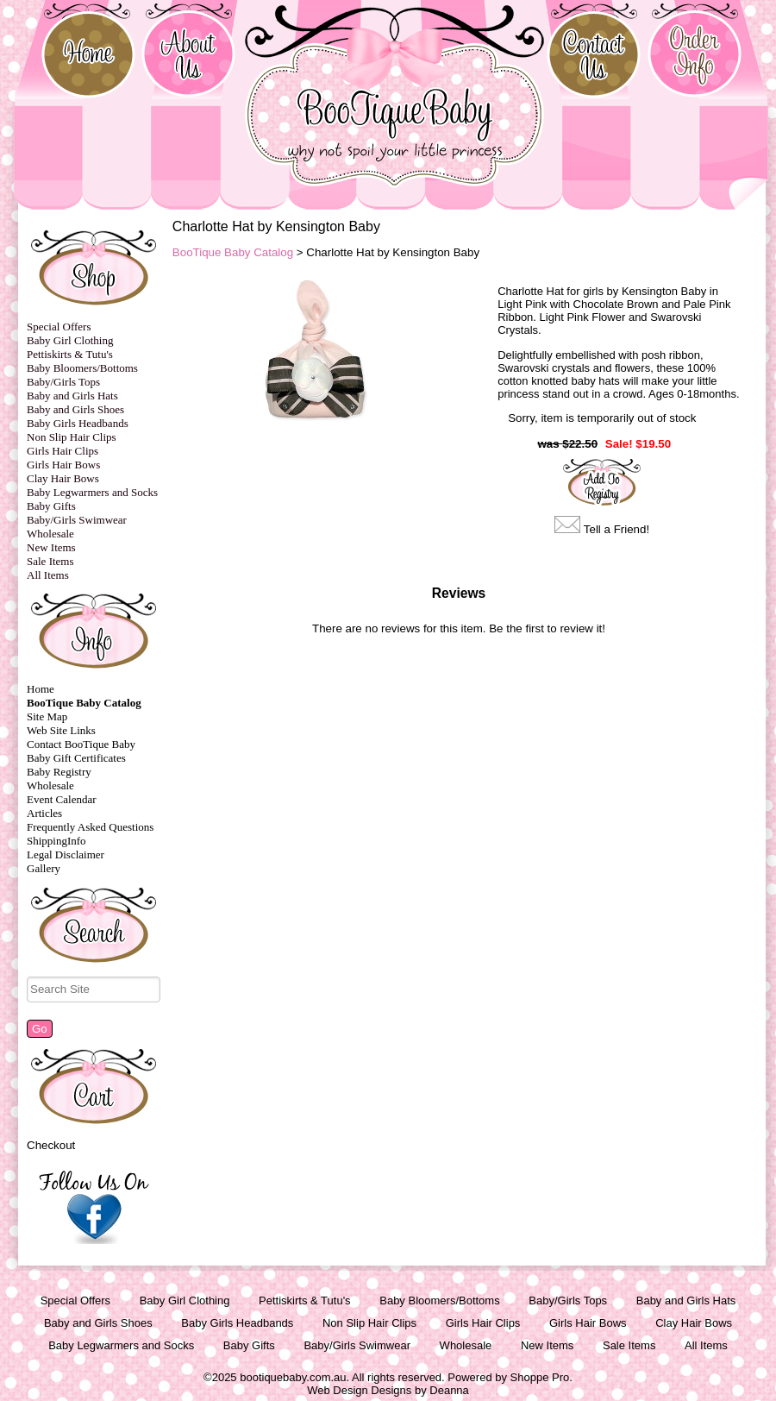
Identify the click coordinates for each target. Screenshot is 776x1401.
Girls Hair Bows (63, 464)
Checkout (51, 1145)
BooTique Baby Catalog (84, 702)
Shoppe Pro (540, 1377)
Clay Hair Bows (63, 478)
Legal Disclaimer (65, 854)
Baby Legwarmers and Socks (92, 492)
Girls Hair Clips (62, 450)
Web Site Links (61, 730)
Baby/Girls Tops (63, 381)
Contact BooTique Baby (81, 744)
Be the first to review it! (547, 628)
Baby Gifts (51, 505)
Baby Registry (59, 771)
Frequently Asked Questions (90, 826)
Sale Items (50, 561)
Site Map (47, 716)
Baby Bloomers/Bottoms (82, 367)
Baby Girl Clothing (70, 340)
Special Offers (59, 326)
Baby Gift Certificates (76, 757)
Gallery (43, 868)
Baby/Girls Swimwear (77, 519)
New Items (51, 547)
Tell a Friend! (616, 529)
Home (40, 688)
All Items (48, 575)
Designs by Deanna (419, 1390)
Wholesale (50, 533)
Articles (44, 813)
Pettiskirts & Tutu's (70, 354)
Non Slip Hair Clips (71, 436)
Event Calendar (62, 799)
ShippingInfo (56, 840)
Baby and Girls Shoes (75, 409)
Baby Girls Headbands (77, 423)
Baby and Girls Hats (72, 395)
